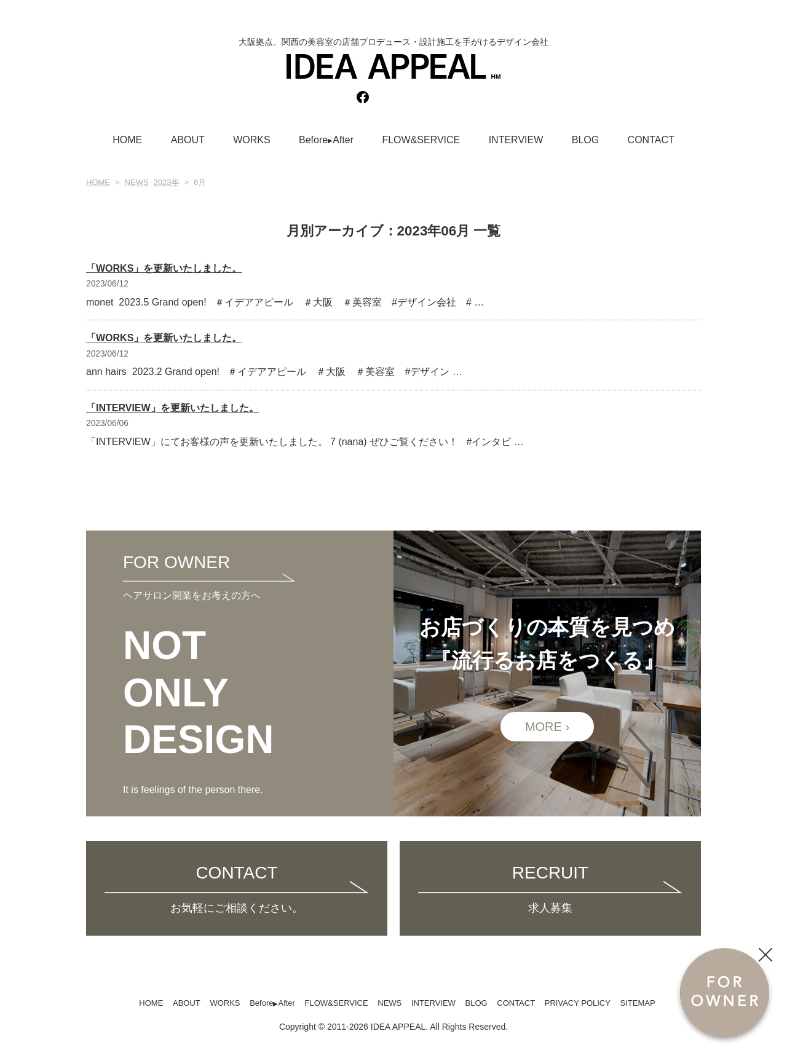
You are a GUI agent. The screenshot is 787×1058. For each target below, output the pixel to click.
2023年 (167, 182)
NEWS (137, 182)
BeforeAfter (326, 140)
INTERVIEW (516, 140)
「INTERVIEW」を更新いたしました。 (172, 408)
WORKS (251, 140)
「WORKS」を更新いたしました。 (164, 268)
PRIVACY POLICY (578, 1003)
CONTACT (651, 140)
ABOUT (188, 140)
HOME (127, 140)
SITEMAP (637, 1003)
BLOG (585, 140)
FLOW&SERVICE (421, 140)
